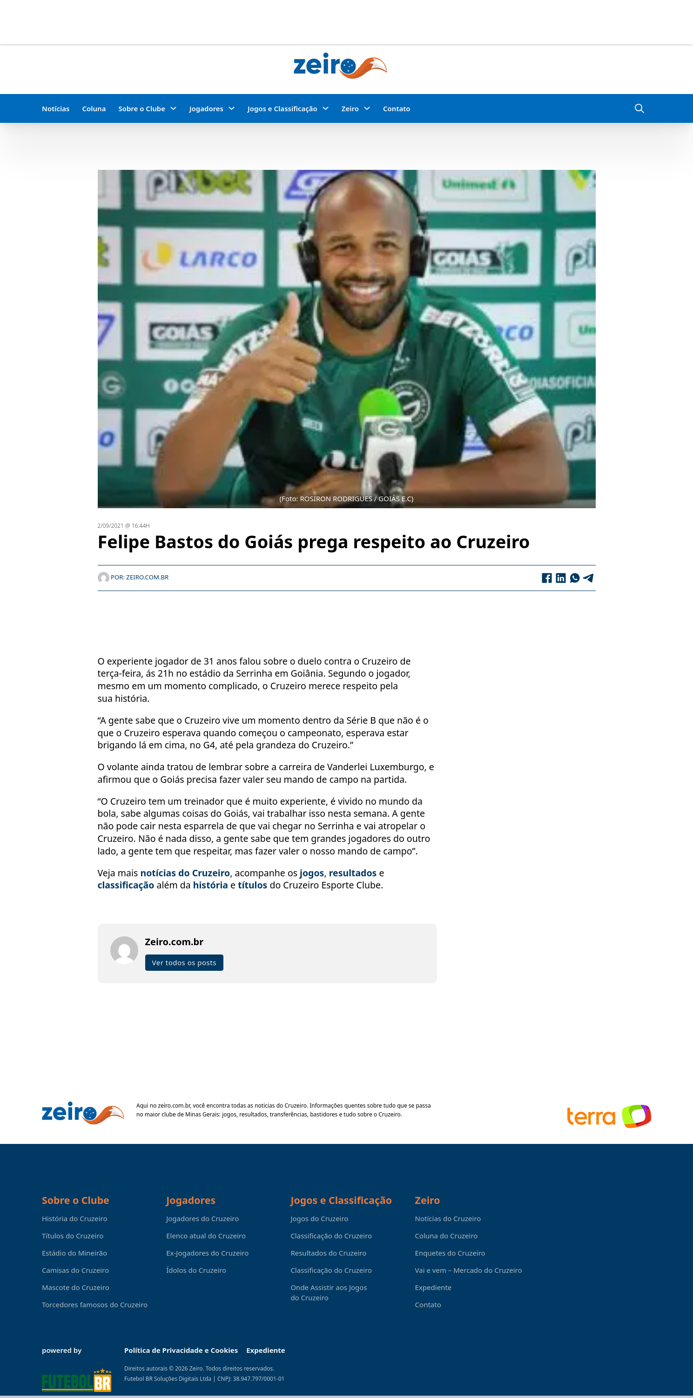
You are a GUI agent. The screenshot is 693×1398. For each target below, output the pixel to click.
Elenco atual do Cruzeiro (206, 1235)
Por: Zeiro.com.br (133, 578)
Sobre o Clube (141, 108)
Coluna (94, 108)
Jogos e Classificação (282, 108)
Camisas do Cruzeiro (75, 1270)
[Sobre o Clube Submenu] (173, 108)
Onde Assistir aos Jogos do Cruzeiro (328, 1292)
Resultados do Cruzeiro (328, 1252)
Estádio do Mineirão (74, 1252)
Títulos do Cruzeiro (72, 1235)
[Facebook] (547, 578)
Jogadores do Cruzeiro (202, 1218)
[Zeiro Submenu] (366, 108)
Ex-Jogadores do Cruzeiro (207, 1252)
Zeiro (350, 108)
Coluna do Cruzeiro (446, 1235)
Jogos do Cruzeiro (319, 1218)
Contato (396, 108)
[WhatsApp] (575, 578)
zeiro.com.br (174, 1105)
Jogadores (206, 108)
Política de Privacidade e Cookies (181, 1350)
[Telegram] (589, 578)
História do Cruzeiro (75, 1218)
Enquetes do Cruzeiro (450, 1252)
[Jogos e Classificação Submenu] (325, 108)
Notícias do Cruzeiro (448, 1218)
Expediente (433, 1287)
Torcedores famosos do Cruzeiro (95, 1304)
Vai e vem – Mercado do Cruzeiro (468, 1270)
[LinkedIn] (561, 578)
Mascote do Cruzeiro (75, 1287)
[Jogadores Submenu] (231, 108)
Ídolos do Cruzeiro (196, 1270)
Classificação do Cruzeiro (331, 1235)
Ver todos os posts (184, 963)
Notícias (55, 108)
